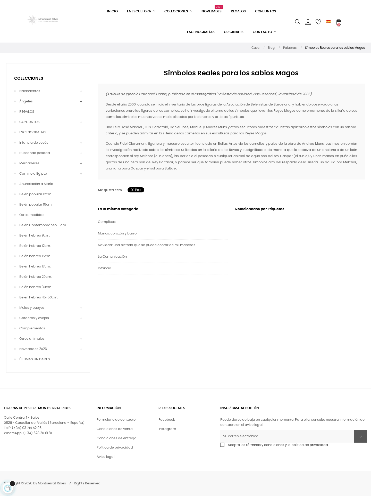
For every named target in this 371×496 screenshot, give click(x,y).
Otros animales (32, 338)
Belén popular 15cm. (35, 204)
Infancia (104, 268)
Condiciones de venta (115, 429)
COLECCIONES (28, 78)
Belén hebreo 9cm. (34, 235)
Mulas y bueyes (32, 308)
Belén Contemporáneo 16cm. (43, 225)
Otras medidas (31, 215)
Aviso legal (105, 457)
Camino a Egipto (33, 173)
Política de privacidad (115, 447)
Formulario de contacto (116, 419)
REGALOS (26, 111)
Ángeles (26, 101)
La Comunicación (112, 256)
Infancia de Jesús (33, 142)
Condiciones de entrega (117, 438)
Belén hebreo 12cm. (35, 246)
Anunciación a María (36, 184)
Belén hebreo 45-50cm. (38, 297)
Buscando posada (34, 153)
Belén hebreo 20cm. (35, 277)
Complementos (32, 328)
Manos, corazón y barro (117, 233)
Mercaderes (29, 163)
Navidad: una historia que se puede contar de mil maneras (146, 245)
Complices (107, 222)
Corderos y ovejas (34, 318)
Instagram (167, 429)
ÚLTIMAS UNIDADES (34, 359)
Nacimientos (29, 91)
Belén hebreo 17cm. (35, 266)
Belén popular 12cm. (35, 194)
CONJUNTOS (29, 122)
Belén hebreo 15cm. (35, 256)
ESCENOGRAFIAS (32, 132)
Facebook (166, 419)
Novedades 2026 (33, 349)
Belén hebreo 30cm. (35, 287)
